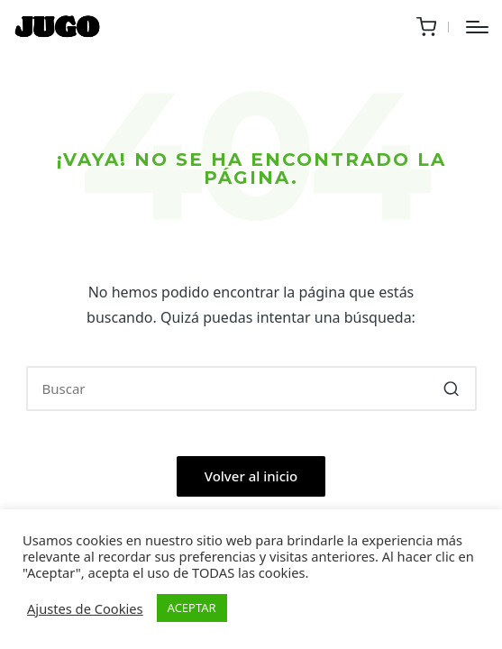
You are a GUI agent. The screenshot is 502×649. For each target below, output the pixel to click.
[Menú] (477, 27)
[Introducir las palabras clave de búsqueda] (251, 388)
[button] (452, 388)
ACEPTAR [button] (192, 607)
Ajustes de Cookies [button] (85, 608)
